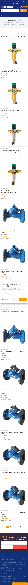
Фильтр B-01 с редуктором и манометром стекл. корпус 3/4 (11, 151)
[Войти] (18, 7)
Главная (5, 22)
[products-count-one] (21, 33)
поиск (4, 11)
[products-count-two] (18, 33)
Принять (22, 299)
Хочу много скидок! (20, 547)
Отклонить (5, 299)
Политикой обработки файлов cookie (12, 296)
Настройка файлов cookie (8, 581)
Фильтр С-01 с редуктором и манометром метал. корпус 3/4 (11, 70)
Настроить (14, 299)
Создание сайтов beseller (20, 583)
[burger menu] (4, 15)
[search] (23, 10)
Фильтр (4, 36)
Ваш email (5, 547)
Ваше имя (5, 543)
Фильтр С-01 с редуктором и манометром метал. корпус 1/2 (11, 111)
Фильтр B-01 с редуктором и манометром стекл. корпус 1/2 (10, 191)
